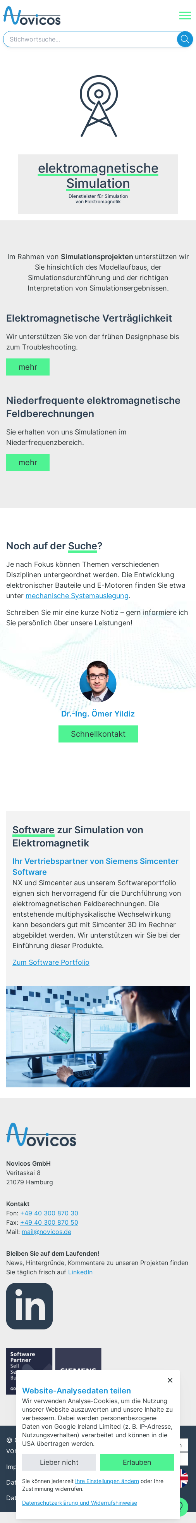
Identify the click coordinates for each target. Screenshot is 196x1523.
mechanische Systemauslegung (77, 607)
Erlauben (137, 1462)
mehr (28, 377)
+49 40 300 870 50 (49, 1233)
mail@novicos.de (46, 1243)
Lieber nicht (59, 1462)
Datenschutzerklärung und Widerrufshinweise (79, 1502)
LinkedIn (80, 1283)
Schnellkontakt (98, 745)
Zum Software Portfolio (50, 974)
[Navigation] (185, 15)
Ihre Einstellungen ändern (107, 1481)
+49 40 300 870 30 (49, 1224)
